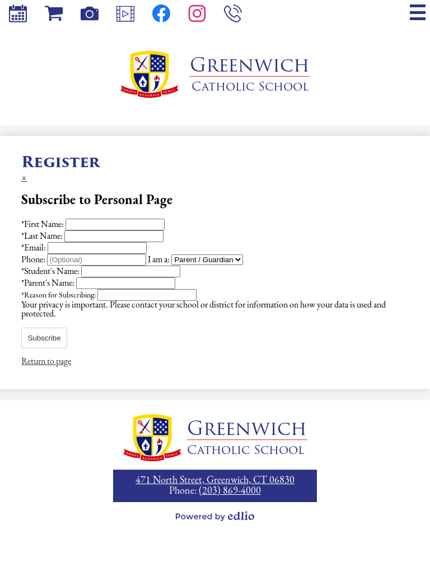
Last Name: (42, 236)
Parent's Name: (48, 283)
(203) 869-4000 (230, 491)
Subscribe (43, 338)
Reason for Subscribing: (59, 295)
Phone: (34, 260)
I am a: (159, 260)
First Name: (43, 224)
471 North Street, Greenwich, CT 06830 (215, 480)
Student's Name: (51, 271)
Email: (34, 248)
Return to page (46, 361)
